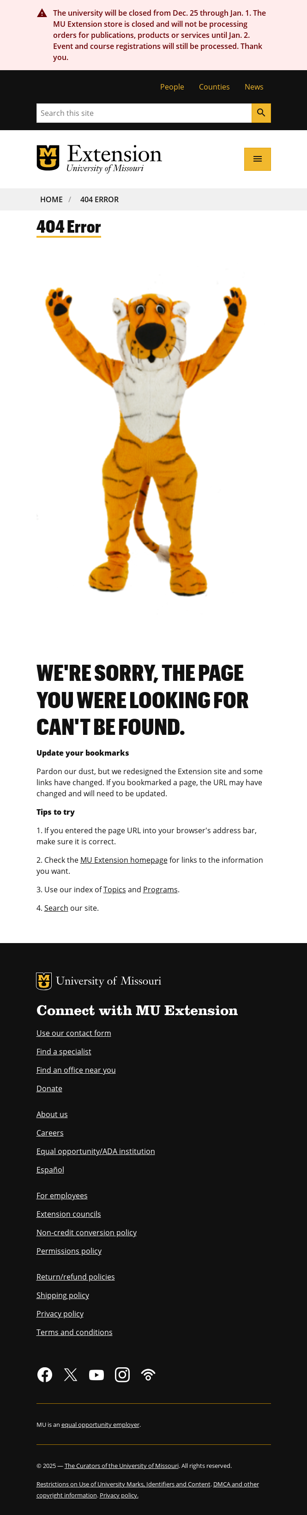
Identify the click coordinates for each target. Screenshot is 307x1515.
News (254, 87)
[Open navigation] (257, 159)
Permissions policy (69, 1251)
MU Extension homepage (124, 860)
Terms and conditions (74, 1332)
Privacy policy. (119, 1495)
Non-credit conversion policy (86, 1232)
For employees (62, 1195)
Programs (160, 889)
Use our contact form (73, 1033)
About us (52, 1114)
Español (50, 1170)
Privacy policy (60, 1314)
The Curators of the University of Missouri (122, 1465)
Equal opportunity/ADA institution (95, 1151)
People (172, 87)
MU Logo (44, 981)
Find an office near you (76, 1070)
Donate (49, 1088)
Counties (214, 87)
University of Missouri (109, 982)
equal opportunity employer (100, 1424)
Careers (50, 1133)
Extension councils (68, 1214)
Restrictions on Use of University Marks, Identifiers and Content (123, 1484)
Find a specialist (63, 1051)
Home (51, 199)
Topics (114, 889)
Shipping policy (62, 1295)
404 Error (99, 199)
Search (56, 908)
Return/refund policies (75, 1277)
